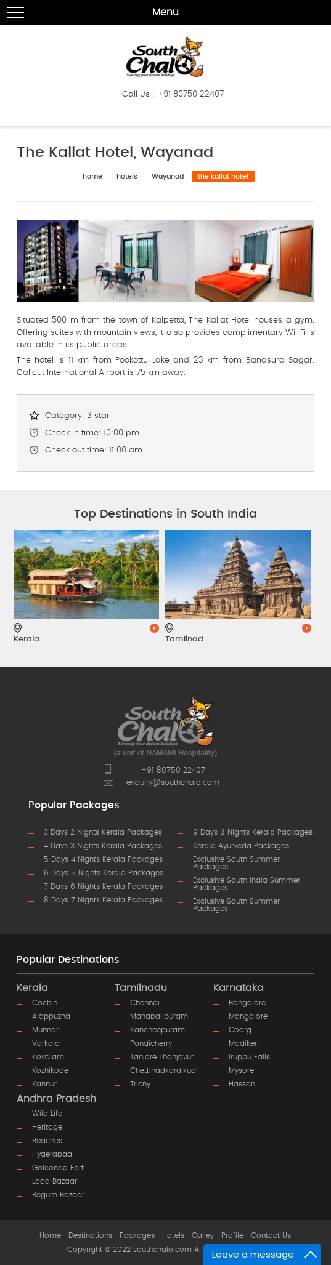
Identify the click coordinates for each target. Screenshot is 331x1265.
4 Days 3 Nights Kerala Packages (103, 845)
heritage (47, 1127)
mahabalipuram (159, 1016)
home (92, 176)
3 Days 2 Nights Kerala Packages (103, 832)
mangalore (248, 1016)
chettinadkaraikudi (164, 1070)
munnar (45, 1030)
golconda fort (58, 1167)
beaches (47, 1140)
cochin (44, 1002)
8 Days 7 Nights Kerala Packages (103, 900)
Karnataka (238, 988)
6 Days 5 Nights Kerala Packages (103, 873)
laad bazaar (54, 1181)
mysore (241, 1070)
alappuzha (51, 1016)
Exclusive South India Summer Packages (246, 884)
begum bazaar (58, 1195)
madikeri (244, 1043)
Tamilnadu (141, 988)
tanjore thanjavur (162, 1057)
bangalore (247, 1002)
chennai (145, 1002)
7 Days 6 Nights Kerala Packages (103, 886)
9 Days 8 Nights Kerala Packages (253, 832)
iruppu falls (249, 1057)
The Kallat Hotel (223, 176)
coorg (240, 1030)
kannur (44, 1084)
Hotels (173, 1235)
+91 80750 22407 (190, 94)
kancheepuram (157, 1030)
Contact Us (271, 1235)
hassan (242, 1084)
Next (291, 580)
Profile (232, 1235)
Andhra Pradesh (56, 1099)
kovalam (48, 1057)
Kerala (32, 988)
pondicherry (151, 1043)
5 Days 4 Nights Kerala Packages (103, 859)
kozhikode (50, 1070)
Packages (137, 1235)
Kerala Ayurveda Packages (241, 845)
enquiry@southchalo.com (172, 782)
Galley (203, 1235)
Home (50, 1235)
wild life (47, 1113)
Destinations (90, 1235)
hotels (126, 176)
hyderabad (52, 1154)
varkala (46, 1043)
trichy (140, 1084)
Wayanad (168, 176)
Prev (39, 580)
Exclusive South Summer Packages (236, 863)
